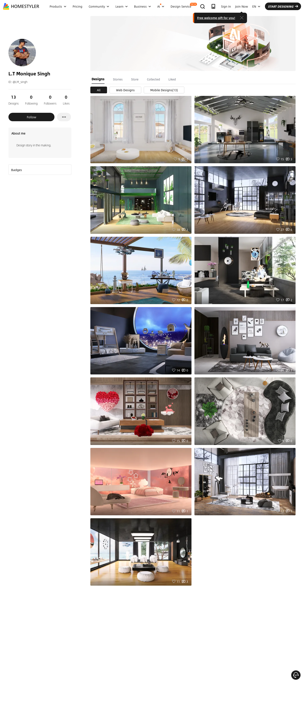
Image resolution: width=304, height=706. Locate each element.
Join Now (241, 6)
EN (256, 6)
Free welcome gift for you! (216, 18)
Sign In (226, 6)
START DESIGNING (283, 6)
